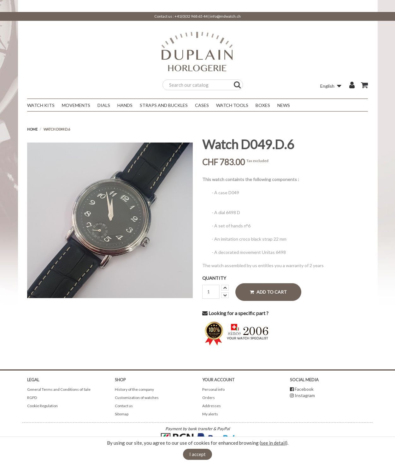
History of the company (134, 389)
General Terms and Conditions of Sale (59, 389)
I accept (197, 454)
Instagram (305, 395)
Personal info (213, 389)
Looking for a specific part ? (235, 313)
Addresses (211, 405)
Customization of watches (137, 397)
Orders (208, 397)
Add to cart (268, 292)
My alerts (210, 414)
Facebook (304, 389)
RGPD (32, 397)
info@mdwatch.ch (225, 16)
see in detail (273, 443)
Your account (218, 379)
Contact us (124, 405)
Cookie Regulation (42, 405)
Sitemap (121, 414)
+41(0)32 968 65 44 (191, 16)
